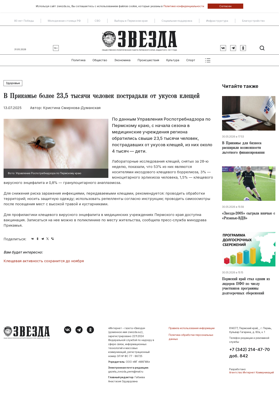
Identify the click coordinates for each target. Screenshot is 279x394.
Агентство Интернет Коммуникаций (251, 373)
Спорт (190, 59)
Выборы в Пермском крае (131, 20)
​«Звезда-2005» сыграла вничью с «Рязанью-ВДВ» (248, 216)
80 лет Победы (24, 20)
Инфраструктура (217, 20)
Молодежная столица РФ (64, 20)
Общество (100, 59)
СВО (97, 20)
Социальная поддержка (177, 20)
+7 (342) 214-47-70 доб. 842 (249, 354)
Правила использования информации (192, 329)
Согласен (225, 6)
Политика (78, 59)
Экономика (122, 59)
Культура (172, 59)
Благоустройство (253, 20)
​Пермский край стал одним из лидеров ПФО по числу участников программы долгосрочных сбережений (248, 287)
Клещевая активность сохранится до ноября (44, 259)
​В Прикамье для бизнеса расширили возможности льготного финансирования (244, 147)
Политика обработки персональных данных (191, 337)
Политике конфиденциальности (183, 6)
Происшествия (148, 59)
